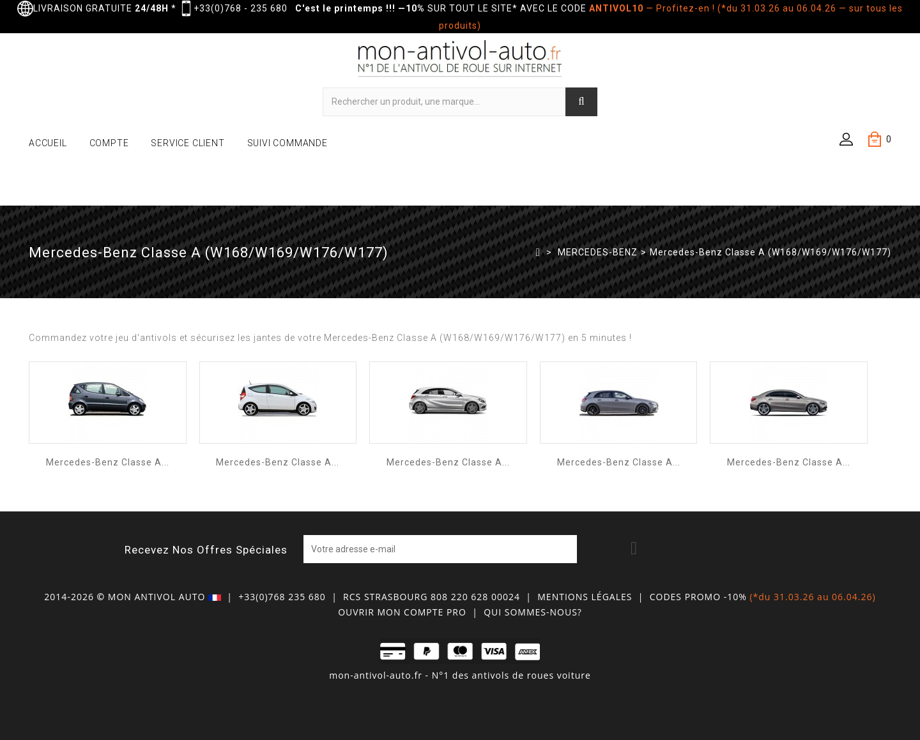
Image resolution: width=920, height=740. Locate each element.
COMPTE (109, 143)
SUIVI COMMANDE (287, 143)
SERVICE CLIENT (187, 143)
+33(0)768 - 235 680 (240, 8)
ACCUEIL (48, 143)
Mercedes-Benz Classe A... (107, 462)
